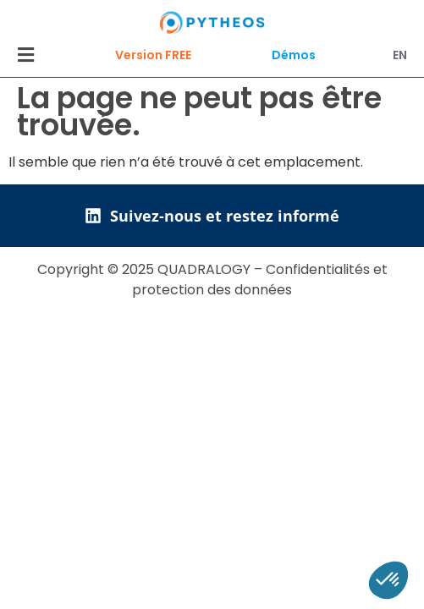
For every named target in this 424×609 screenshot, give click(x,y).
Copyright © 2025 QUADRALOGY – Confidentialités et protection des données (212, 279)
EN (400, 55)
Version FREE (153, 55)
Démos (294, 55)
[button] (25, 55)
